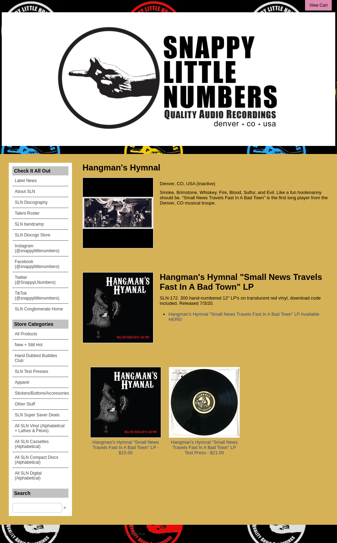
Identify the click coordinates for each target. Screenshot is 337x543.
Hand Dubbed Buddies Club (36, 358)
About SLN (25, 191)
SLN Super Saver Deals (37, 415)
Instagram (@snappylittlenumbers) (37, 248)
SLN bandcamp (29, 224)
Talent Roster (27, 213)
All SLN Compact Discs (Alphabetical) (36, 460)
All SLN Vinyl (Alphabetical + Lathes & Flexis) (40, 428)
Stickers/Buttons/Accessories (41, 393)
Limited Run (135, 534)
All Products (26, 333)
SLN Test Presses (31, 371)
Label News (26, 180)
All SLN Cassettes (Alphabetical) (32, 444)
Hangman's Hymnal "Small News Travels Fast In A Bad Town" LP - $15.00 (125, 447)
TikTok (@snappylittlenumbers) (37, 296)
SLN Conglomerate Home (39, 309)
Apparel (22, 382)
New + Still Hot (28, 344)
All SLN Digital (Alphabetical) (28, 476)
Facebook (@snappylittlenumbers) (37, 264)
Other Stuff (25, 404)
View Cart (318, 5)
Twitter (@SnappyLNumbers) (35, 280)
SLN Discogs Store (32, 235)
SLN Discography (31, 202)
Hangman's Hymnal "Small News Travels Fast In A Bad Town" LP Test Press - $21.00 (204, 447)
